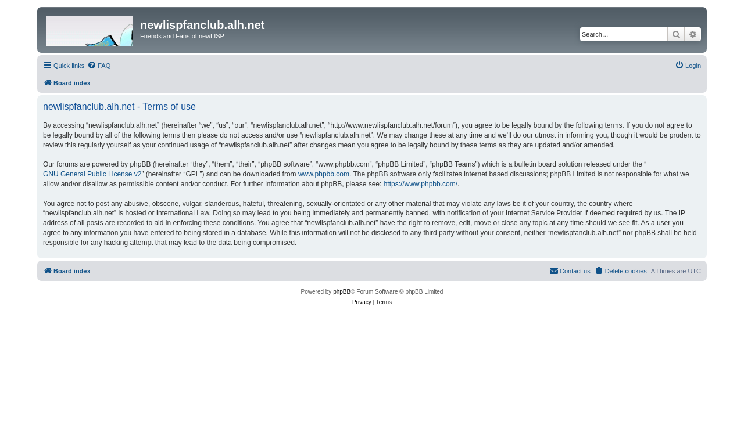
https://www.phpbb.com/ (420, 184)
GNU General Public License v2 (92, 174)
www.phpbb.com (323, 174)
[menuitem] (98, 66)
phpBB (341, 291)
